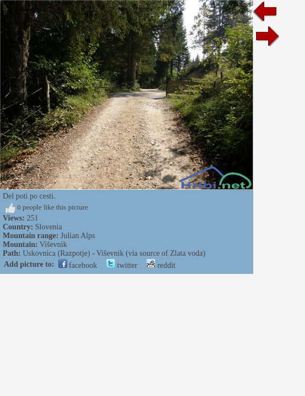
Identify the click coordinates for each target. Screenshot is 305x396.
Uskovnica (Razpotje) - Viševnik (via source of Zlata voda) (114, 253)
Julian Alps (78, 236)
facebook (77, 265)
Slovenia (48, 227)
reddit (160, 265)
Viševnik (53, 244)
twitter (121, 265)
